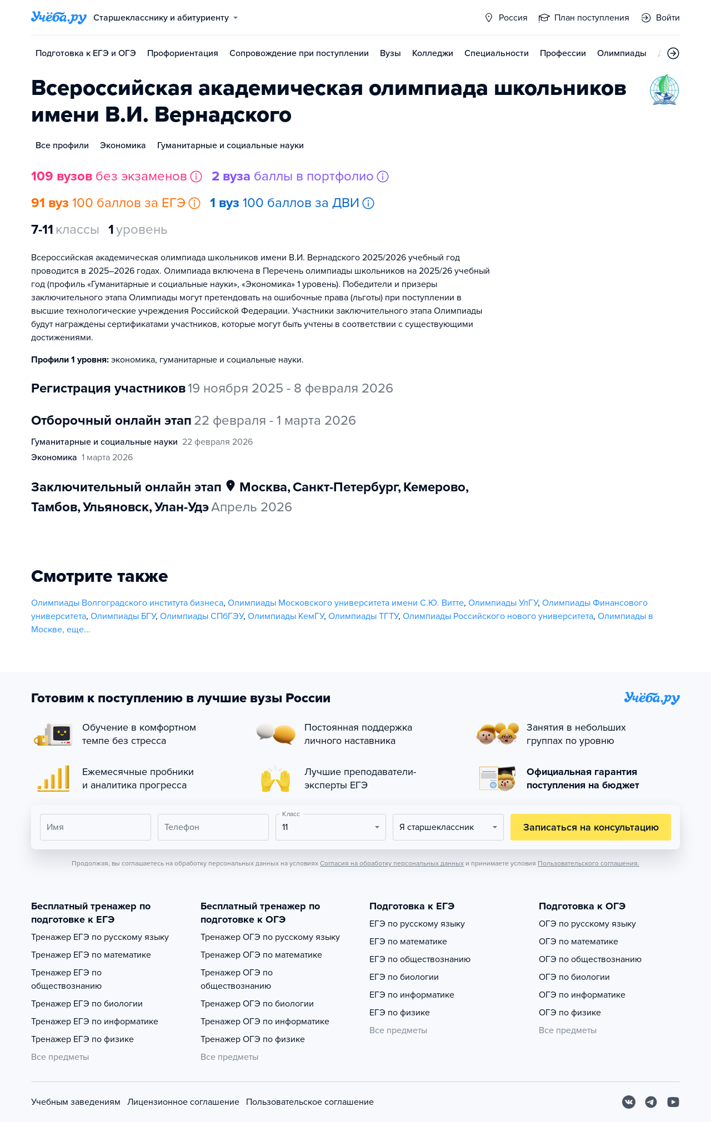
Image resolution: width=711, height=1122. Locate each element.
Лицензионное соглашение (183, 1102)
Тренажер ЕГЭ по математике (91, 954)
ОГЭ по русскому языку (587, 923)
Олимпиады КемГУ (286, 616)
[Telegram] (651, 1102)
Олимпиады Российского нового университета (498, 616)
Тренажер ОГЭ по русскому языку (270, 937)
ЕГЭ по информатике (411, 994)
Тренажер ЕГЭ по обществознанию (66, 979)
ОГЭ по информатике (582, 994)
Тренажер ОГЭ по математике (261, 954)
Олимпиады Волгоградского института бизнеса (127, 602)
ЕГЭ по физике (399, 1012)
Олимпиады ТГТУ (363, 616)
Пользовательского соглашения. (588, 863)
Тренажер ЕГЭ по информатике (94, 1021)
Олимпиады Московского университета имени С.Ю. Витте (346, 602)
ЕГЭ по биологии (404, 977)
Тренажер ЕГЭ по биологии (87, 1003)
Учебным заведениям (76, 1102)
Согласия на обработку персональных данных (392, 863)
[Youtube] (673, 1102)
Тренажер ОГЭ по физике (253, 1039)
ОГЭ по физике (570, 1012)
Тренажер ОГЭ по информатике (265, 1021)
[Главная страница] (59, 17)
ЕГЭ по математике (408, 941)
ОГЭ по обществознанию (590, 959)
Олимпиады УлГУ (503, 602)
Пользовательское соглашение (310, 1102)
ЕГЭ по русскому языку (417, 923)
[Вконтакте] (628, 1102)
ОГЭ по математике (578, 941)
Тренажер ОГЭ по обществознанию (237, 979)
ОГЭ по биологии (574, 977)
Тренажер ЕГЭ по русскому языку (100, 937)
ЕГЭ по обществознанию (419, 959)
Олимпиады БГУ (123, 616)
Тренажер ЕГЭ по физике (82, 1039)
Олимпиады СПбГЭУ (201, 616)
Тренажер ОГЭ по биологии (257, 1003)
